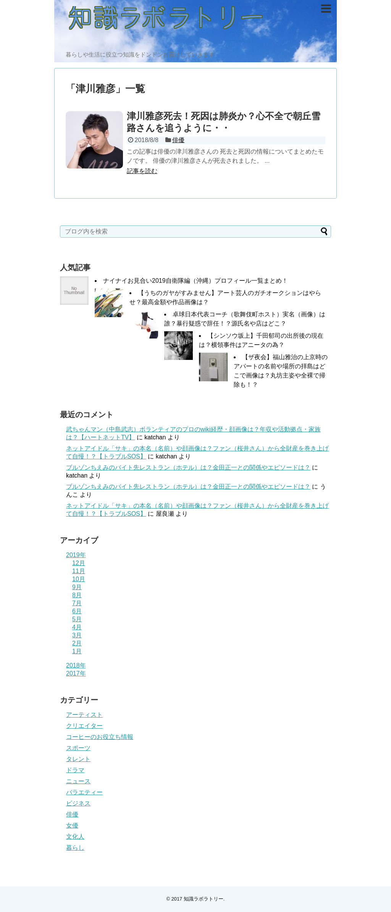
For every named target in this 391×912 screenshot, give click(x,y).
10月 (78, 579)
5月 (77, 619)
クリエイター (84, 725)
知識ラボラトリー (203, 899)
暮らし (75, 847)
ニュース (78, 781)
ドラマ (75, 770)
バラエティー (84, 792)
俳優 (178, 140)
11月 (78, 571)
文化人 (75, 836)
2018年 (76, 665)
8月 (77, 595)
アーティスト (84, 714)
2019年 (76, 555)
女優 (72, 825)
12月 (78, 563)
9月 (77, 587)
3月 (77, 635)
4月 (77, 627)
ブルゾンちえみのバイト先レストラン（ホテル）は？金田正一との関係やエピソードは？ (188, 467)
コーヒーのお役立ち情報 (99, 737)
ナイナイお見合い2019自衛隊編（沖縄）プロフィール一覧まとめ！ (195, 280)
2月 (77, 643)
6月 (77, 611)
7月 (77, 603)
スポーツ (78, 748)
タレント (78, 759)
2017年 (76, 673)
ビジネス (78, 803)
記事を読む (142, 171)
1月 (77, 651)
